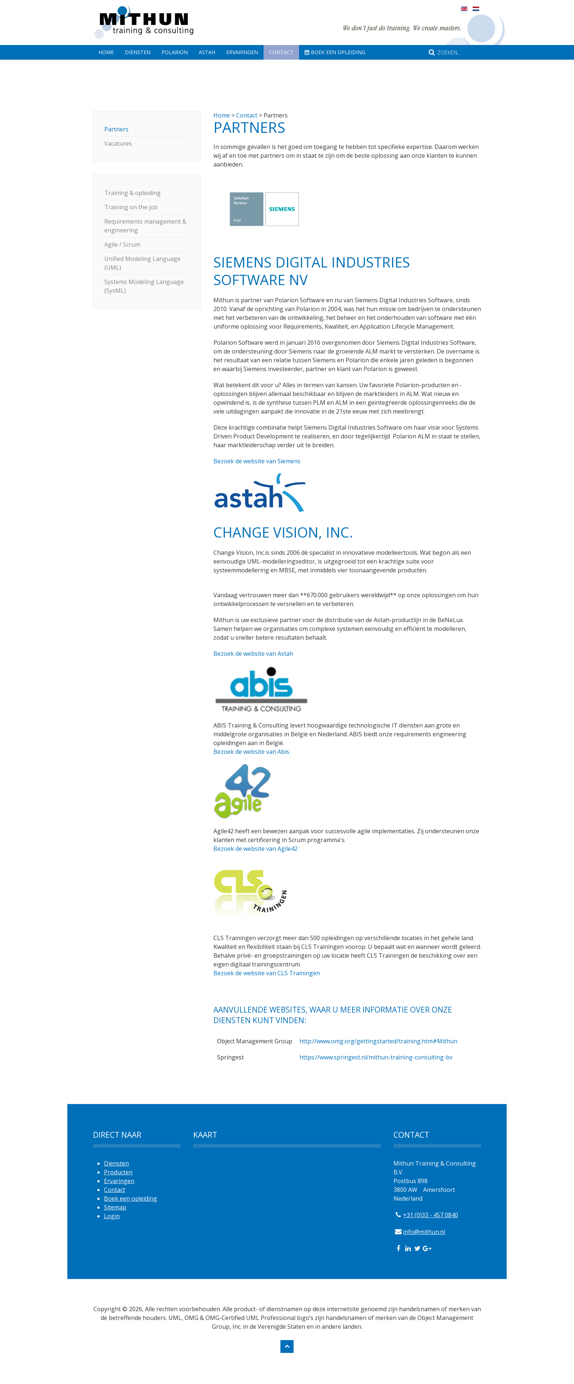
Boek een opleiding (335, 52)
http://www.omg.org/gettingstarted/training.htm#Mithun (378, 1041)
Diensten (137, 52)
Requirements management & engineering (145, 225)
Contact (281, 52)
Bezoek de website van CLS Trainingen (266, 973)
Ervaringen (242, 52)
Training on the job (131, 207)
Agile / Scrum (122, 244)
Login (112, 1216)
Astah (207, 52)
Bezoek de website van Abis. (251, 752)
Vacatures (118, 143)
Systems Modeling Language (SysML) (144, 286)
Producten (118, 1172)
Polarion (174, 52)
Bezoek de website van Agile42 (255, 849)
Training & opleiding (132, 193)
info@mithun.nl (424, 1232)
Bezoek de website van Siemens (257, 461)
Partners (116, 129)
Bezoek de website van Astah (253, 654)
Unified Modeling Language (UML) (142, 263)
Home (106, 52)
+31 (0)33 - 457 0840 (430, 1215)
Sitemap (115, 1207)
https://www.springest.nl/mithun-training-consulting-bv (375, 1057)
